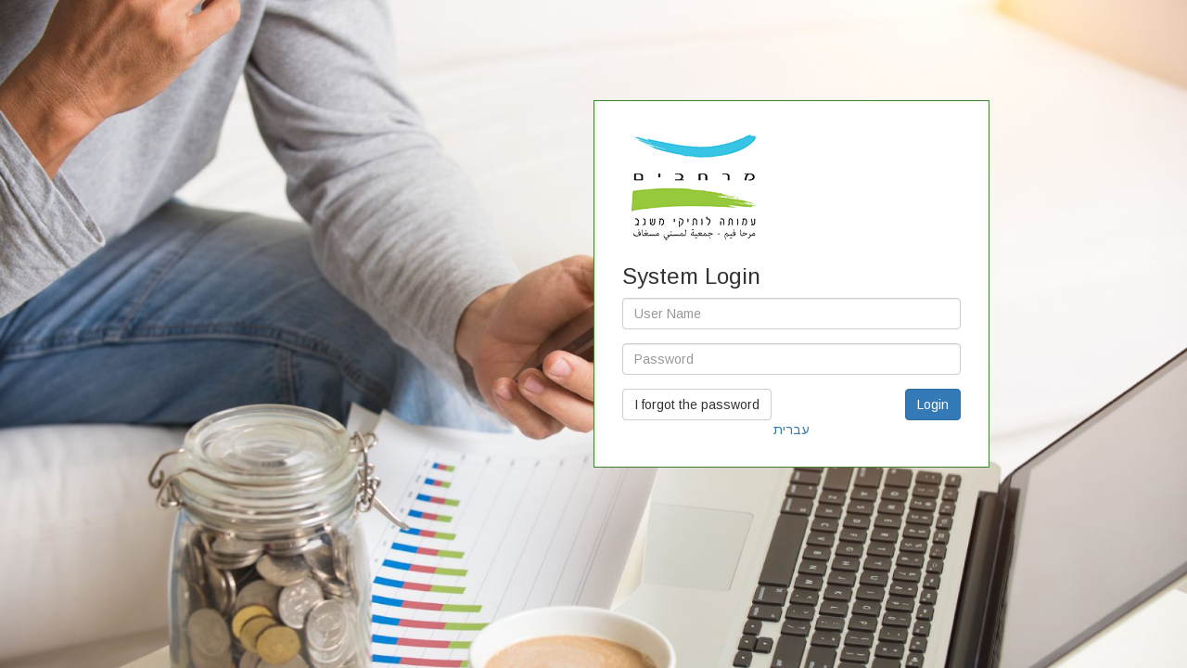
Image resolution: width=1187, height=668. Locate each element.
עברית (791, 429)
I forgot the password (696, 404)
